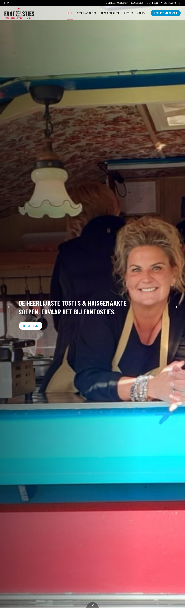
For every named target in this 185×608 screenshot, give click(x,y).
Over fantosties (86, 13)
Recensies (137, 3)
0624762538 (168, 3)
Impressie (153, 3)
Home (70, 13)
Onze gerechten (110, 13)
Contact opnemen (117, 3)
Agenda (141, 13)
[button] (176, 307)
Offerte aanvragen (165, 13)
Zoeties (128, 13)
